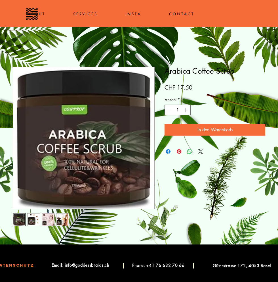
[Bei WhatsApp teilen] (189, 151)
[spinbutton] (177, 110)
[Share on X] (200, 151)
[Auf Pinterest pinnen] (179, 151)
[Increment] (186, 110)
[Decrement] (168, 110)
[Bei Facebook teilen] (168, 151)
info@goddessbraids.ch (87, 265)
